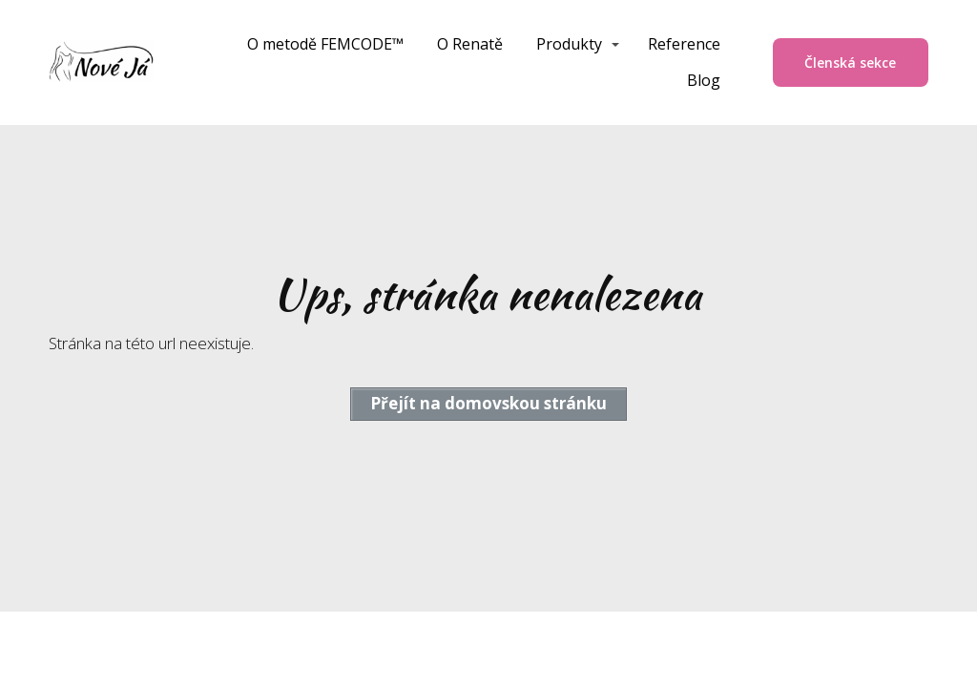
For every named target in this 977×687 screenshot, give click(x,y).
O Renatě (470, 43)
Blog (703, 80)
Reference (684, 43)
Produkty (569, 43)
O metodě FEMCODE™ (325, 43)
